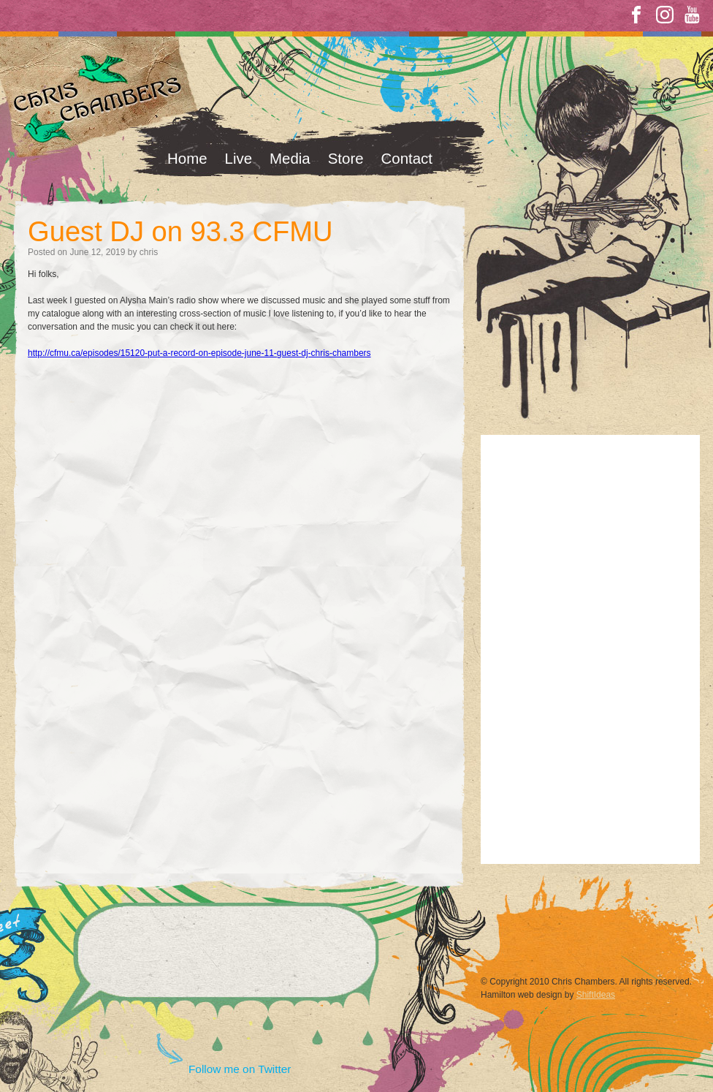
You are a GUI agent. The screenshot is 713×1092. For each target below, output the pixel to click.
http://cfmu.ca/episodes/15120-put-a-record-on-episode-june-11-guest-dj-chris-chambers (199, 353)
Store (346, 158)
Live (239, 158)
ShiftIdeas (595, 995)
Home (187, 158)
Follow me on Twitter (239, 1069)
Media (290, 158)
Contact (406, 158)
